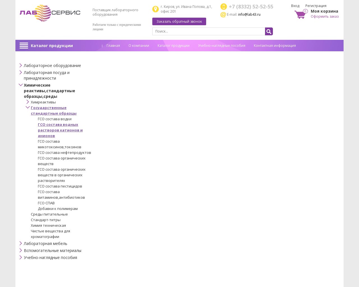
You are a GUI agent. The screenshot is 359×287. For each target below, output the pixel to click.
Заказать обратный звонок (179, 21)
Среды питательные (49, 214)
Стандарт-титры (46, 219)
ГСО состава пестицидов (60, 186)
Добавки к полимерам (58, 208)
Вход (295, 5)
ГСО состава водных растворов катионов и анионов (60, 130)
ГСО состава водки (55, 118)
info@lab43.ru (249, 14)
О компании (138, 45)
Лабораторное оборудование (52, 65)
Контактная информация (275, 45)
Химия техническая (48, 225)
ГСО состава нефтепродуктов (64, 152)
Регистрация (315, 5)
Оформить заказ (325, 16)
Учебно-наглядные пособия (221, 45)
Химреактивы (43, 102)
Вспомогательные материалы (52, 250)
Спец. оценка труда (118, 54)
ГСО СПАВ (46, 202)
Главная (111, 45)
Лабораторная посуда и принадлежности (47, 75)
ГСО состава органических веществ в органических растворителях (62, 175)
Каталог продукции (52, 45)
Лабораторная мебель (45, 243)
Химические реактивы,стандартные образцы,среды (49, 90)
